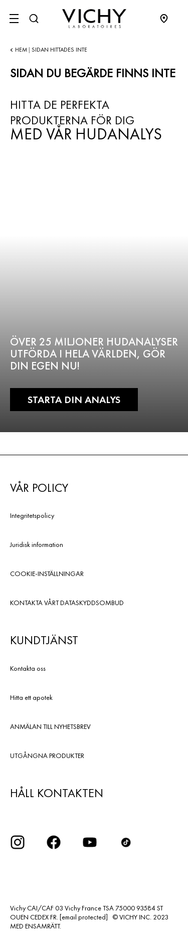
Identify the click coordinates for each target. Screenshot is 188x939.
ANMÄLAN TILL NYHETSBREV (50, 726)
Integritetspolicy (32, 515)
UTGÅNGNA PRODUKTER (47, 755)
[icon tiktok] (125, 842)
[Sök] (34, 19)
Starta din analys (74, 399)
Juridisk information (36, 544)
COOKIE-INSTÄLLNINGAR (47, 573)
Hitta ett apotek (31, 697)
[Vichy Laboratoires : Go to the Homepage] (94, 18)
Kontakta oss (28, 668)
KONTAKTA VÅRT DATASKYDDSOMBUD (67, 602)
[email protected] (84, 916)
